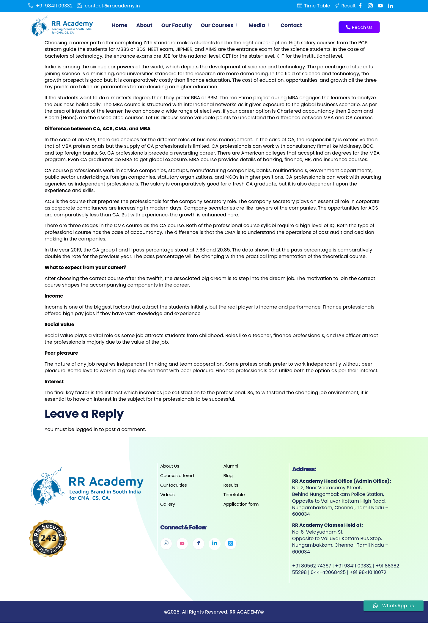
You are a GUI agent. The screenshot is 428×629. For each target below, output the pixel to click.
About (145, 25)
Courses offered (177, 475)
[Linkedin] (390, 5)
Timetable (234, 494)
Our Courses (222, 25)
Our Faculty (178, 25)
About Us (169, 466)
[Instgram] (370, 5)
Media (263, 25)
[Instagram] (166, 544)
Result (345, 6)
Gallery (167, 504)
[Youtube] (380, 5)
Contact (296, 25)
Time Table (313, 6)
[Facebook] (360, 5)
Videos (167, 494)
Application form (241, 504)
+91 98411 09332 (50, 6)
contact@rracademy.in (108, 6)
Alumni (230, 466)
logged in (86, 429)
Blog (227, 475)
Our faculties (173, 485)
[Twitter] (231, 544)
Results (230, 485)
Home (120, 25)
